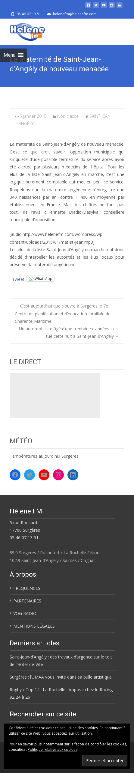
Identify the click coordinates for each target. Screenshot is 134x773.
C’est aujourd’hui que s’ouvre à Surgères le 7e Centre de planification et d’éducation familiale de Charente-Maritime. (63, 313)
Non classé (68, 116)
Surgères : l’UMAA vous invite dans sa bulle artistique (61, 677)
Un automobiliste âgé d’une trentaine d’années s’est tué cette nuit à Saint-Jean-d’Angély (69, 332)
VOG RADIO (24, 613)
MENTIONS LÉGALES (34, 626)
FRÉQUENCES (26, 588)
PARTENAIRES (27, 601)
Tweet (18, 278)
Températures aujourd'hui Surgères (44, 456)
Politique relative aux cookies (52, 749)
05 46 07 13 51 (24, 537)
